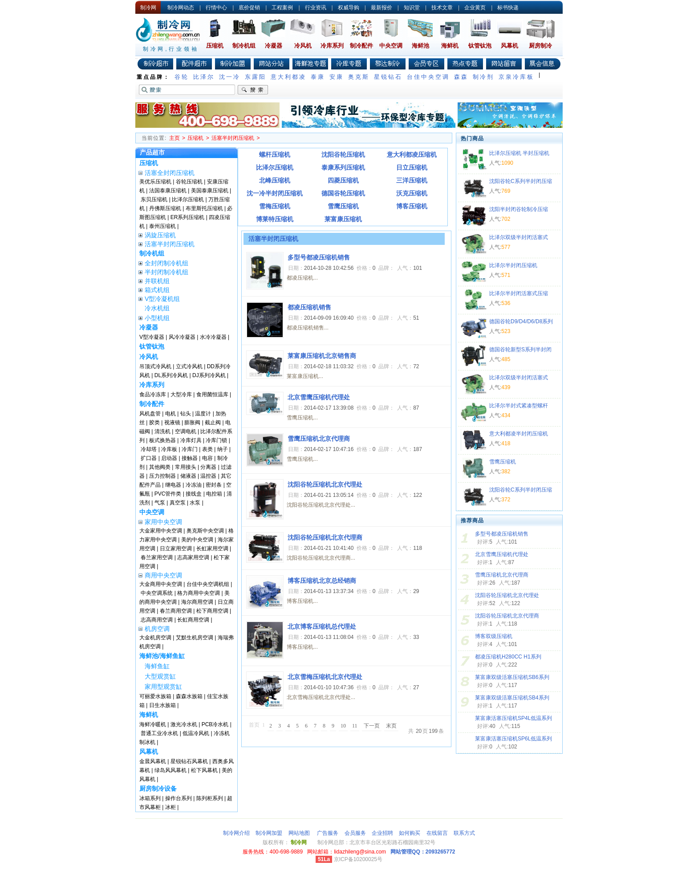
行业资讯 (315, 7)
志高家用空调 (193, 557)
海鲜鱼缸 (157, 666)
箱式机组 (157, 289)
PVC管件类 (168, 494)
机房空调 (157, 628)
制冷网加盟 (269, 833)
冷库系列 (332, 45)
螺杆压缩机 (274, 154)
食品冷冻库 (152, 394)
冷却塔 (149, 449)
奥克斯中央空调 (205, 531)
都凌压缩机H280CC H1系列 (508, 657)
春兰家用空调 (157, 557)
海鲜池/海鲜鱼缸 (162, 655)
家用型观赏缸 (163, 686)
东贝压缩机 (154, 199)
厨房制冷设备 (158, 788)
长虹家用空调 (212, 548)
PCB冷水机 (215, 724)
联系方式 (464, 833)
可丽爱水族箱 (155, 696)
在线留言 (437, 833)
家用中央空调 (163, 521)
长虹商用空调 (193, 620)
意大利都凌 (288, 76)
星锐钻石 (388, 76)
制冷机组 (244, 45)
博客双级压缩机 (493, 636)
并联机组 (157, 281)
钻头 (185, 414)
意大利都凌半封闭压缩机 (518, 434)
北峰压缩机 (274, 180)
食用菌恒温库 (212, 394)
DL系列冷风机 (171, 375)
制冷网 (148, 7)
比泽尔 (204, 76)
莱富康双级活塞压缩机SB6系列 (512, 677)
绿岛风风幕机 (170, 770)
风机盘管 (150, 414)
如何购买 (409, 833)
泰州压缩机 (162, 226)
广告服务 (327, 833)
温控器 (208, 476)
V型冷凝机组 (162, 298)
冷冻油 (194, 485)
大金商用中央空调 (160, 584)
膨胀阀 (192, 422)
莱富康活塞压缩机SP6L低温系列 (513, 739)
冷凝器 (273, 45)
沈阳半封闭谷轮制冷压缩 (518, 209)
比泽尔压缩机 (188, 199)
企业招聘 (382, 833)
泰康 (318, 76)
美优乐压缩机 (155, 182)
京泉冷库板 (516, 76)
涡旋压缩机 (160, 235)
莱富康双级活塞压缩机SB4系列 (512, 698)
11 (354, 726)
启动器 (169, 458)
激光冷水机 (183, 724)
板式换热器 (162, 440)
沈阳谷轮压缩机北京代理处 (507, 595)
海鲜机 (450, 45)
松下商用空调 (212, 611)
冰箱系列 (150, 798)
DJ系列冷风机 (209, 375)
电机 (170, 414)
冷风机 (303, 45)
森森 (461, 76)
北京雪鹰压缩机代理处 (501, 554)
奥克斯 (358, 76)
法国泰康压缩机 (168, 190)
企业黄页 (475, 7)
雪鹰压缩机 (343, 206)
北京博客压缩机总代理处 (322, 626)
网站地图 (299, 833)
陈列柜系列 (209, 798)
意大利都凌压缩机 (412, 154)
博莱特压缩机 (274, 219)
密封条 (214, 485)
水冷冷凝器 (213, 337)
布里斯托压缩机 (204, 208)
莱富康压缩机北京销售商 (322, 355)
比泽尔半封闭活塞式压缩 (518, 293)
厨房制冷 (540, 45)
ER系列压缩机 (187, 217)
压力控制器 (162, 476)
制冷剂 (483, 76)
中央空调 (390, 45)
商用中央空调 (163, 575)
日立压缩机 (411, 167)
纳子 (222, 449)
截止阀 (213, 422)
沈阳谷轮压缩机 (343, 154)
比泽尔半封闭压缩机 (513, 265)
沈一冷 (229, 76)
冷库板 (169, 449)
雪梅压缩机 (274, 206)
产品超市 (152, 152)
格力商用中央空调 (198, 593)
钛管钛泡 (479, 45)
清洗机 (162, 431)
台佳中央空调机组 (208, 584)
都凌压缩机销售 (309, 307)
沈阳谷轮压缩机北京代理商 (507, 616)
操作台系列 (178, 798)
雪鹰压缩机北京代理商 (501, 575)
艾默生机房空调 (194, 637)
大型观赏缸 (160, 676)
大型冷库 (181, 394)
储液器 (188, 476)
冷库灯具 (191, 440)
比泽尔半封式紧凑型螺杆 (518, 405)
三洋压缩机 (411, 180)
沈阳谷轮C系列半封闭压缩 (520, 181)
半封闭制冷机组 (166, 272)
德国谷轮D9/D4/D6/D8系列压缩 (521, 322)
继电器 (173, 485)
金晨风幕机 (152, 761)
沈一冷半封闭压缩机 (275, 193)
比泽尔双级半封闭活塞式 (518, 237)
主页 (174, 138)
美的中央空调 (197, 540)
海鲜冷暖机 (152, 724)
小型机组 (157, 317)
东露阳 (255, 76)
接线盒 (194, 494)
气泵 (159, 503)
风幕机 (509, 45)
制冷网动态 (180, 7)
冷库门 (190, 449)
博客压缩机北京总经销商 (322, 580)
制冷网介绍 (236, 833)
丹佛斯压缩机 (165, 208)
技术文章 (442, 7)
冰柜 (170, 807)
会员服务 (355, 833)
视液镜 (172, 422)
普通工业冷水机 (159, 733)
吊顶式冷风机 (155, 366)
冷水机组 (157, 308)
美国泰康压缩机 (209, 190)
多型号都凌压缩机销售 (501, 534)
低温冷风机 (196, 733)
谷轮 (181, 76)
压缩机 (214, 45)
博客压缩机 (411, 206)
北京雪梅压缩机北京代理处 (325, 676)
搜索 (253, 90)
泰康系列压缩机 (343, 167)
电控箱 (214, 494)
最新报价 (381, 7)
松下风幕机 (204, 770)
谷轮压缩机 (189, 182)
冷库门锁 (216, 440)
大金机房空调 (155, 637)
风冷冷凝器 (182, 337)
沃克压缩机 (411, 193)
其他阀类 (159, 467)
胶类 (154, 422)
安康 (336, 76)
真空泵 (178, 503)
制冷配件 (361, 45)
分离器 (208, 467)
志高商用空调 (157, 620)
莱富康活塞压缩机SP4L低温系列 (513, 718)
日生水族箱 (162, 705)
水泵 (195, 503)
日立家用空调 (176, 548)
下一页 (372, 726)
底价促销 (249, 7)
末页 (391, 726)
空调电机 (185, 431)
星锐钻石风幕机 (189, 761)
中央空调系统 (157, 593)
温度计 (203, 414)
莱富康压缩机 (343, 219)
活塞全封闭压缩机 (170, 172)
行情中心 (216, 7)
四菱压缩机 (343, 180)
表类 (207, 449)
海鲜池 (420, 45)
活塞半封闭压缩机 (232, 138)
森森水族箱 (189, 696)
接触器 (190, 458)
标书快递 (508, 7)
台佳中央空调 (428, 76)
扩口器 (149, 458)
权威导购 (348, 7)
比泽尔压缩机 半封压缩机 (519, 153)
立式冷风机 (189, 366)
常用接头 (185, 467)
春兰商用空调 (176, 611)
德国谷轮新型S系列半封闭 (520, 349)
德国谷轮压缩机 (343, 193)
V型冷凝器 (151, 337)
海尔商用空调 (197, 602)
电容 (207, 458)
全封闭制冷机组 (166, 263)
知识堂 (412, 7)
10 (343, 726)
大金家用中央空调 (160, 531)
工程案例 (282, 7)
